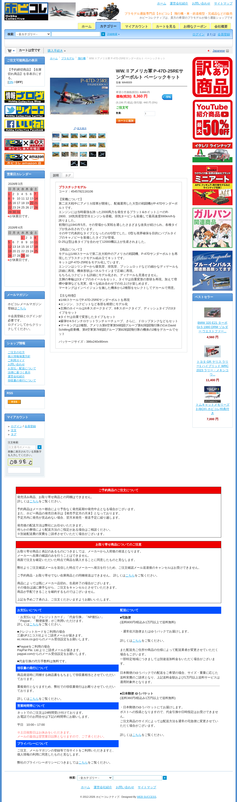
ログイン (198, 34)
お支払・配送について (22, 368)
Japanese (219, 50)
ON (10, 82)
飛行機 (82, 58)
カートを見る (166, 26)
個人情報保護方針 (19, 356)
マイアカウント (136, 26)
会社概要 (221, 26)
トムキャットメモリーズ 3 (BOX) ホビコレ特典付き (212, 409)
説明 (56, 175)
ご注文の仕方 (16, 352)
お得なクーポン (195, 26)
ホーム (161, 3)
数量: (118, 113)
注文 (14, 430)
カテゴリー (108, 26)
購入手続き (55, 50)
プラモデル (67, 58)
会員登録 (224, 34)
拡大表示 (82, 128)
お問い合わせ (201, 3)
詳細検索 (112, 34)
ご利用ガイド (16, 360)
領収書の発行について (22, 380)
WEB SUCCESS (146, 796)
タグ (68, 175)
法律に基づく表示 (19, 372)
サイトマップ (223, 3)
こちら (21, 308)
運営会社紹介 (179, 3)
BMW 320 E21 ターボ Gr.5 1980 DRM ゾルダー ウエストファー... (212, 327)
